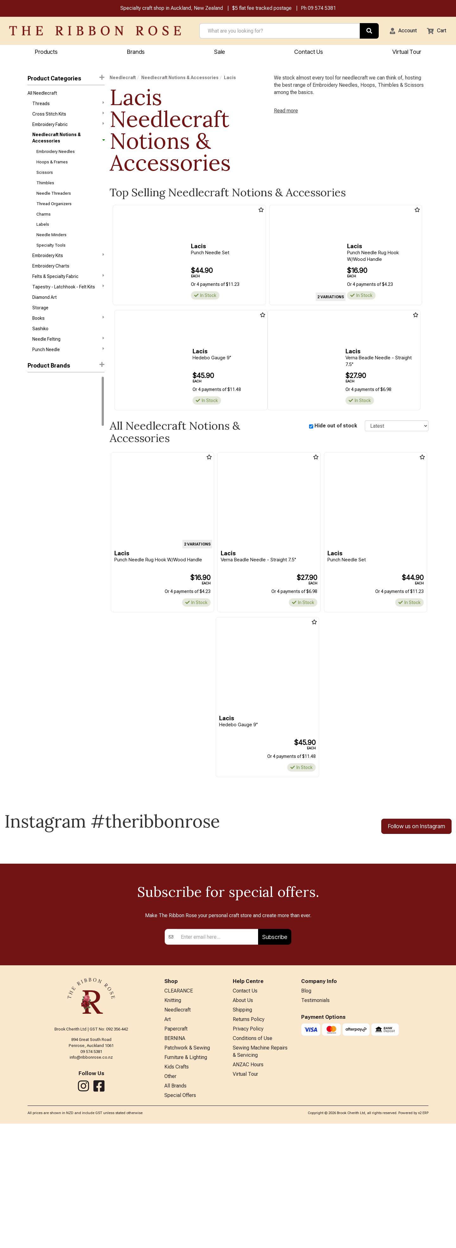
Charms (43, 224)
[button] (399, 32)
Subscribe (274, 1050)
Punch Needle (68, 371)
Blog (306, 1106)
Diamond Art (44, 314)
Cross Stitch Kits (68, 117)
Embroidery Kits (68, 269)
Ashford (36, 437)
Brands (136, 52)
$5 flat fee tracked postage (262, 9)
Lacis (230, 78)
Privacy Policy (248, 1147)
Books (68, 337)
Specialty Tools (51, 258)
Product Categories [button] (66, 79)
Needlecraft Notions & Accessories (68, 142)
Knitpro (35, 415)
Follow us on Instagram (416, 828)
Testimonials (315, 1116)
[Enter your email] (217, 1051)
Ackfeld (35, 517)
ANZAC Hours (248, 1186)
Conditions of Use (252, 1158)
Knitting (172, 1116)
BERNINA (174, 1158)
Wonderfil (37, 505)
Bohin (33, 528)
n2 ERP (423, 1237)
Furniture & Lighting (185, 1178)
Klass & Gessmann (46, 471)
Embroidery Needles (55, 156)
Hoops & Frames (52, 167)
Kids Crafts (176, 1189)
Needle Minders (51, 246)
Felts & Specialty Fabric (68, 291)
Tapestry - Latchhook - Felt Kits (68, 303)
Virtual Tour (245, 1197)
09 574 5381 (322, 9)
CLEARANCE (178, 1106)
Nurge (34, 482)
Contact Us (308, 52)
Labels (42, 235)
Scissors (44, 179)
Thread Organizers (54, 213)
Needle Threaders (53, 201)
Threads (68, 106)
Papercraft (175, 1147)
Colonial (36, 550)
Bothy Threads (42, 448)
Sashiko (40, 348)
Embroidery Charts (50, 280)
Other (170, 1199)
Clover (34, 539)
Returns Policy (248, 1137)
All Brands (175, 1210)
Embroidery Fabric (68, 128)
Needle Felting (68, 359)
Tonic (33, 494)
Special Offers (180, 1220)
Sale (219, 52)
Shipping (242, 1126)
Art (167, 1137)
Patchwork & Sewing (187, 1168)
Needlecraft (123, 78)
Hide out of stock (335, 427)
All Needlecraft (42, 94)
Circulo (35, 426)
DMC (32, 404)
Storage (40, 325)
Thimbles (45, 190)
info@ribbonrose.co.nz (91, 1171)
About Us (243, 1116)
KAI (31, 460)
